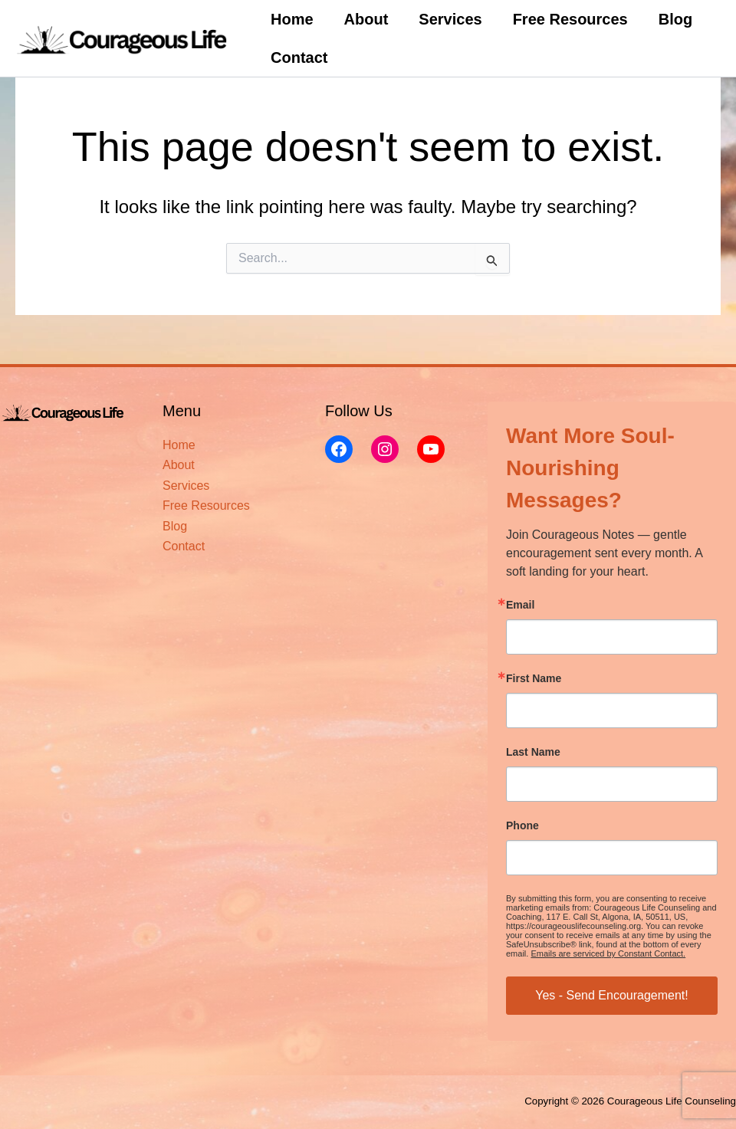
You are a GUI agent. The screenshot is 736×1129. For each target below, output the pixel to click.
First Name (533, 678)
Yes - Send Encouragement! (611, 995)
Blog (675, 19)
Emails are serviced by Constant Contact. (608, 953)
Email (520, 604)
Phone (522, 825)
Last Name (533, 752)
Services (450, 19)
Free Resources (570, 19)
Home (292, 19)
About (366, 19)
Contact (299, 57)
